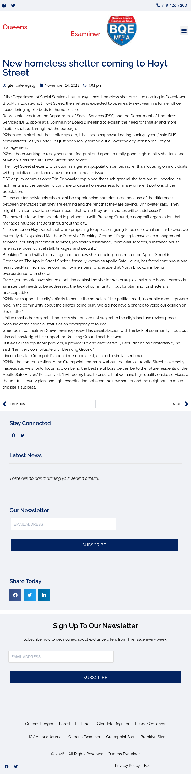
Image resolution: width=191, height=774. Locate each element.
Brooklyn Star (152, 737)
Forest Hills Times (75, 723)
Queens (15, 27)
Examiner (85, 34)
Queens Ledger (39, 723)
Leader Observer (150, 723)
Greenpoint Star (120, 737)
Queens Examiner (84, 737)
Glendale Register (113, 723)
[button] (184, 30)
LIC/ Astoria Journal (44, 737)
